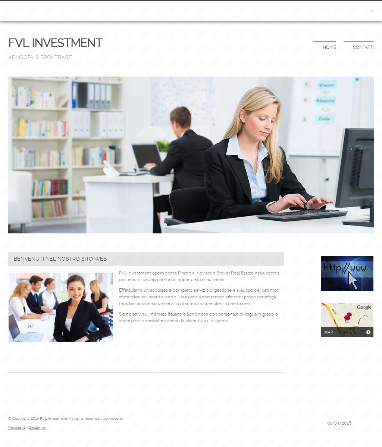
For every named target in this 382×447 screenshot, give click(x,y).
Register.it (16, 427)
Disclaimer (37, 427)
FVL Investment (55, 43)
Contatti (363, 47)
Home (329, 47)
